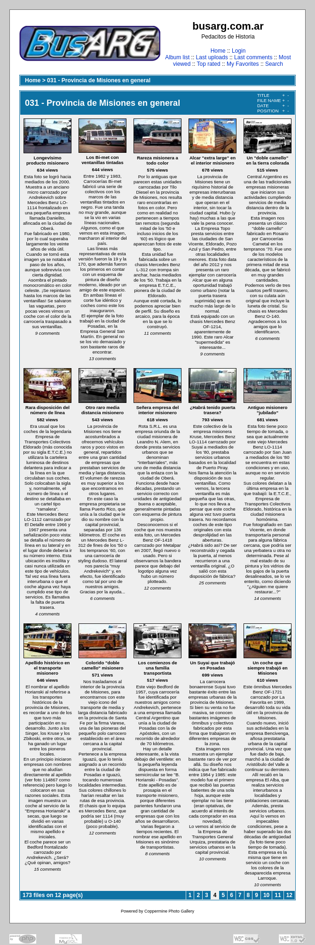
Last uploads (212, 57)
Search (274, 64)
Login (238, 50)
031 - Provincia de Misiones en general (98, 80)
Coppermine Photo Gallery (169, 911)
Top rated (208, 64)
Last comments (253, 57)
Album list (177, 57)
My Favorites (243, 64)
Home (218, 50)
